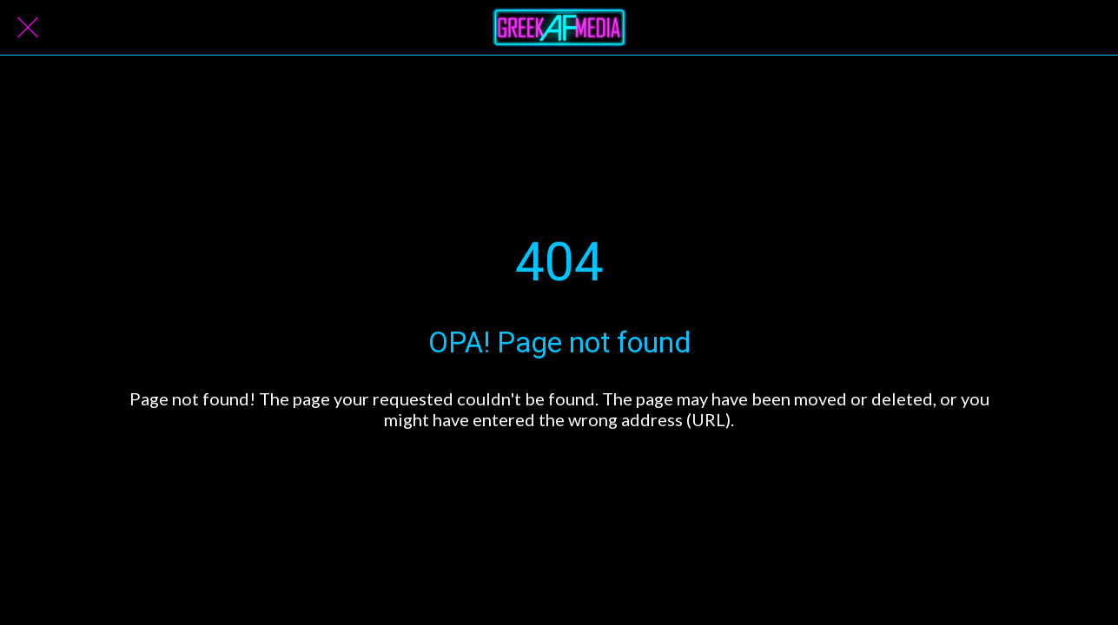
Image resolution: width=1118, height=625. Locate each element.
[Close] (27, 27)
